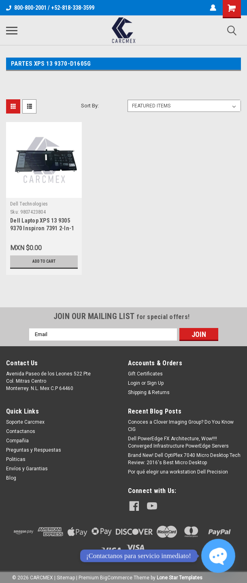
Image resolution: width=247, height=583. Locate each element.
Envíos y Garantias (27, 469)
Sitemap (66, 575)
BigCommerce (116, 575)
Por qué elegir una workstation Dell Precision (178, 472)
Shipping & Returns (149, 392)
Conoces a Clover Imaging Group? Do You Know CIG (181, 425)
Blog (11, 478)
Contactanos (20, 431)
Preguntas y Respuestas (33, 450)
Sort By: (90, 106)
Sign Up (155, 383)
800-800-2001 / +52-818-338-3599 (50, 7)
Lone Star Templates (179, 575)
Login (134, 383)
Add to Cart (44, 261)
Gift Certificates (145, 374)
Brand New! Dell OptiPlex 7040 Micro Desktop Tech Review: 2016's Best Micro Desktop (184, 458)
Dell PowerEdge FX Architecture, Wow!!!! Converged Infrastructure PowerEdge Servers (178, 442)
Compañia (17, 441)
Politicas (16, 459)
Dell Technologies (29, 204)
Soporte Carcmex (25, 422)
